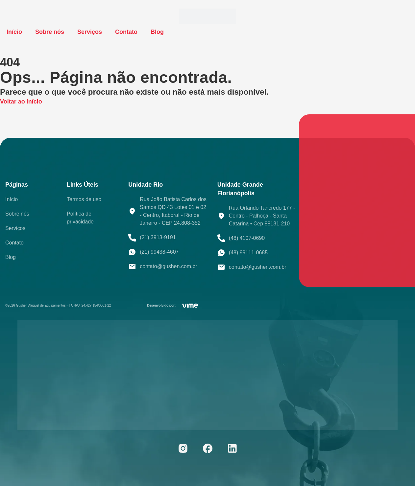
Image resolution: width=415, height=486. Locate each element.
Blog (157, 32)
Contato (126, 32)
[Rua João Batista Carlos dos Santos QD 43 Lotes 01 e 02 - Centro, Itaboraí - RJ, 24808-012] (357, 200)
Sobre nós (49, 32)
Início (14, 32)
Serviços (89, 32)
